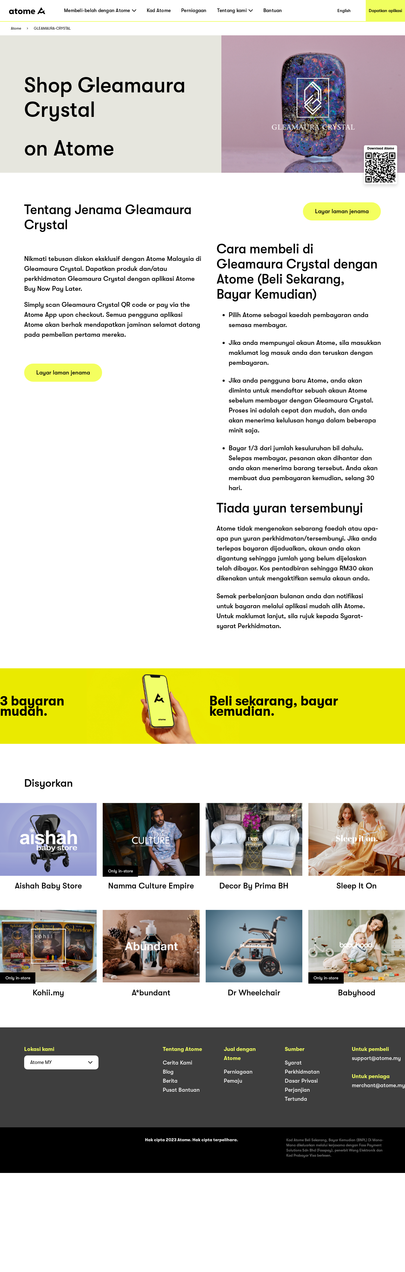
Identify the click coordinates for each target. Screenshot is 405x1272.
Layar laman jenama (63, 372)
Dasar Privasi (301, 1081)
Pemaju (233, 1081)
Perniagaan (194, 10)
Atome (16, 29)
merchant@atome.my (378, 1085)
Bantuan (272, 10)
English (344, 10)
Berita (170, 1081)
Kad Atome (159, 10)
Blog (168, 1072)
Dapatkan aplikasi (385, 10)
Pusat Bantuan (181, 1090)
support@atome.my (376, 1058)
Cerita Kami (177, 1063)
